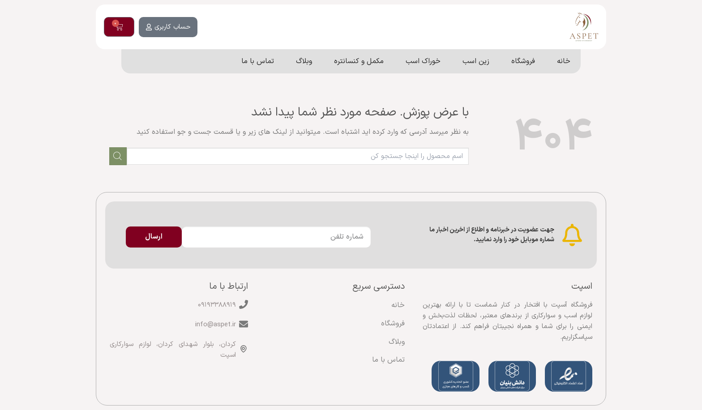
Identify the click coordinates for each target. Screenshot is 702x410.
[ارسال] (118, 156)
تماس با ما (388, 359)
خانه (398, 305)
